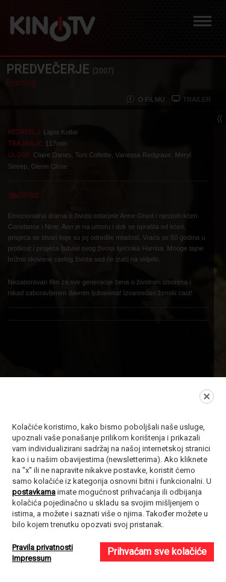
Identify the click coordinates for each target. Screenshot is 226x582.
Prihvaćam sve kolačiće (157, 551)
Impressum (31, 558)
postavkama (33, 491)
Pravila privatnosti (42, 547)
